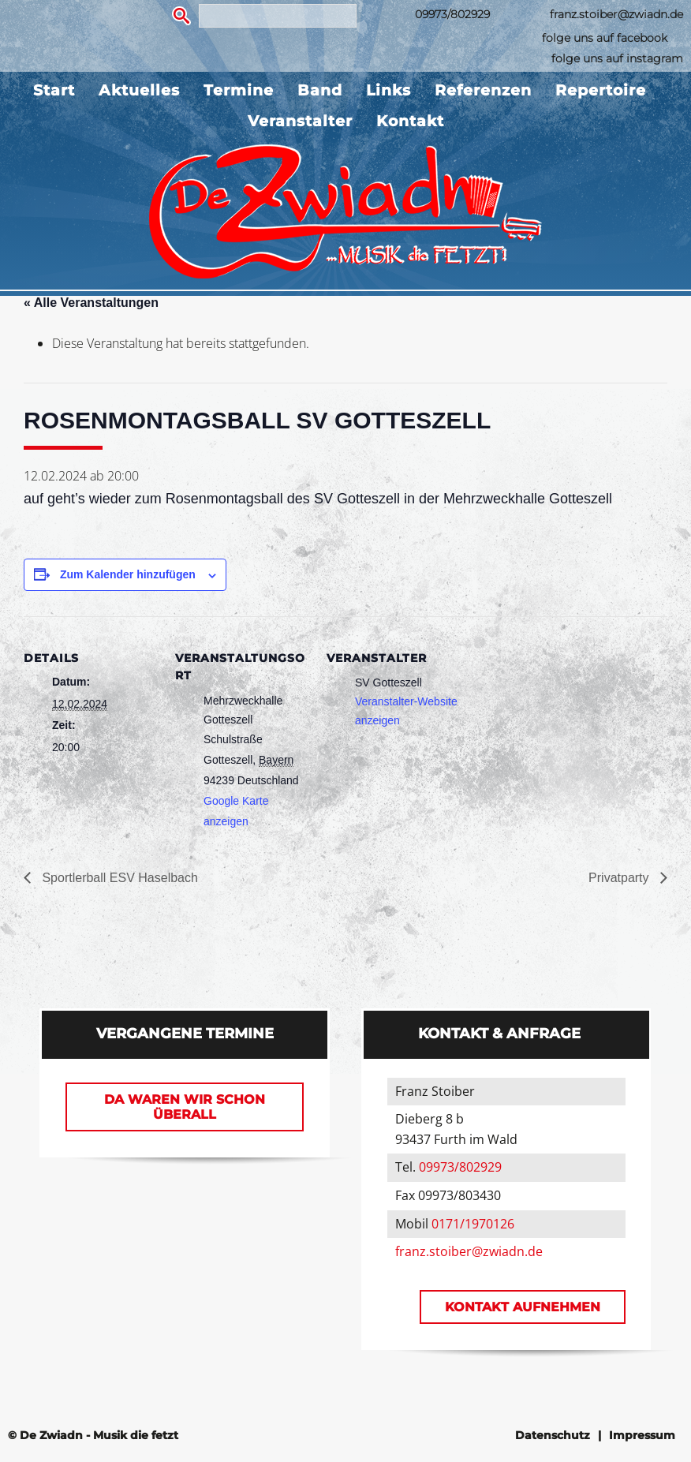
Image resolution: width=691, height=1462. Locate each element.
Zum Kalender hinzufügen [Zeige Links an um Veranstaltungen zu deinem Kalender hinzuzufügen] (128, 574)
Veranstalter (300, 121)
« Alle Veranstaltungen (91, 302)
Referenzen (483, 90)
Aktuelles (139, 90)
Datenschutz (552, 1435)
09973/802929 (452, 14)
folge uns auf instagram (617, 58)
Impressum (642, 1435)
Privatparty (620, 877)
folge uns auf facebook (604, 38)
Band (319, 90)
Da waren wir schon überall (184, 1107)
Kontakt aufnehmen (522, 1306)
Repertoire (600, 90)
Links (388, 90)
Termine (239, 90)
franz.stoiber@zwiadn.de (616, 14)
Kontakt (410, 121)
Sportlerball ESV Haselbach (118, 877)
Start (54, 90)
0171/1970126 (472, 1223)
